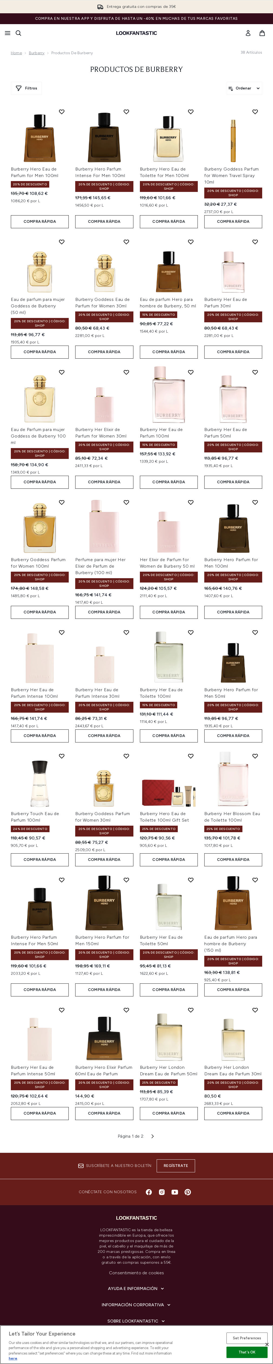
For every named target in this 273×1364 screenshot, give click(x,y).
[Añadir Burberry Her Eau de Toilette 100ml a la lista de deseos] (190, 632)
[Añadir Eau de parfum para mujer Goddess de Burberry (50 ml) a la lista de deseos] (61, 241)
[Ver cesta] (262, 33)
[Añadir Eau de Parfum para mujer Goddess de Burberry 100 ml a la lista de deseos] (61, 372)
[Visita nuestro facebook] (148, 1192)
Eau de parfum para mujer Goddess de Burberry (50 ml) (38, 306)
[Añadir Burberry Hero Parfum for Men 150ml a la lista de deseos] (126, 879)
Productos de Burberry (136, 70)
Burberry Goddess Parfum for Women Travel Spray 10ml (231, 175)
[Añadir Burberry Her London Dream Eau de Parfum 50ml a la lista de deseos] (190, 1009)
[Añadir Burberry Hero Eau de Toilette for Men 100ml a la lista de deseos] (190, 111)
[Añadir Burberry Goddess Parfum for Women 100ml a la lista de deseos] (61, 502)
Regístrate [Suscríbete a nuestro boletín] (176, 1165)
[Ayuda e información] (136, 1288)
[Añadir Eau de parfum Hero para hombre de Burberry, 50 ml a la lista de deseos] (190, 241)
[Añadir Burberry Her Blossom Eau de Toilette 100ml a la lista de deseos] (255, 756)
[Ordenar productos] (244, 88)
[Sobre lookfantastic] (136, 1321)
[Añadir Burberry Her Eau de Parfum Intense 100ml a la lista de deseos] (61, 632)
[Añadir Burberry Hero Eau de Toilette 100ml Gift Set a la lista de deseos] (190, 756)
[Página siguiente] (152, 1136)
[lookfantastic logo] (136, 33)
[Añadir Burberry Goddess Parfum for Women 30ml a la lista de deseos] (126, 756)
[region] (136, 1344)
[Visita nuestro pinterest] (187, 1192)
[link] (248, 33)
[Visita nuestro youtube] (174, 1192)
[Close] (267, 1344)
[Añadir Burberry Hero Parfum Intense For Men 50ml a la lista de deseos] (61, 879)
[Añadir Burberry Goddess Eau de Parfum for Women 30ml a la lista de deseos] (126, 241)
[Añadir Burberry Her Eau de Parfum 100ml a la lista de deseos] (190, 372)
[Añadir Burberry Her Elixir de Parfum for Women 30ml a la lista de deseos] (126, 372)
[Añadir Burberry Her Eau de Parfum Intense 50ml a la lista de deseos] (61, 1009)
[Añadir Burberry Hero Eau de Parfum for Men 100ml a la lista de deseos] (61, 111)
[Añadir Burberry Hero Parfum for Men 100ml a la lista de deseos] (255, 502)
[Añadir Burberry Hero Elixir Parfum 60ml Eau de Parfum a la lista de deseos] (126, 1009)
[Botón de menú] (7, 33)
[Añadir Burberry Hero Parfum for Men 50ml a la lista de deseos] (255, 632)
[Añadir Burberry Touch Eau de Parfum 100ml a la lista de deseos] (61, 756)
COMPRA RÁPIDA (40, 221)
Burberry (37, 53)
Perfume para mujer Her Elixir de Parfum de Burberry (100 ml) (100, 566)
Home (16, 53)
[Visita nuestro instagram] (161, 1192)
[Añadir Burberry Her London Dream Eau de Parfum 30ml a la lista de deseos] (255, 1009)
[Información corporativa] (137, 1305)
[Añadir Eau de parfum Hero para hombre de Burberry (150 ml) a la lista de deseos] (255, 879)
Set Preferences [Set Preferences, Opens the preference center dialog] (247, 1338)
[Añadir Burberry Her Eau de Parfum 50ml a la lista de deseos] (255, 372)
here (13, 1358)
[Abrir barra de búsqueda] (18, 33)
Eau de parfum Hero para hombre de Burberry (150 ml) (230, 944)
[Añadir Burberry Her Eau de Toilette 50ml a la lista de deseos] (190, 879)
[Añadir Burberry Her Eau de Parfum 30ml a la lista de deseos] (255, 241)
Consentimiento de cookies (136, 1272)
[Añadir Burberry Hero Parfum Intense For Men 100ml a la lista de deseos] (126, 111)
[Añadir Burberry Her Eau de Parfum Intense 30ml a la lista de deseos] (126, 632)
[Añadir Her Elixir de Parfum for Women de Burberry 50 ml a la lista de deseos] (190, 502)
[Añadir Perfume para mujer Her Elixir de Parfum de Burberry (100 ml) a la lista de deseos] (126, 502)
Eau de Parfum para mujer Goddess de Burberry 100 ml (38, 436)
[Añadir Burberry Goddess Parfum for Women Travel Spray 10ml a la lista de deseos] (255, 111)
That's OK (247, 1352)
